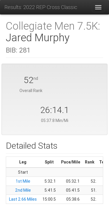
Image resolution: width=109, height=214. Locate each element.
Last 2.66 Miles (23, 199)
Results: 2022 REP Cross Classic (40, 7)
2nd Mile (23, 190)
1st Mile (23, 181)
